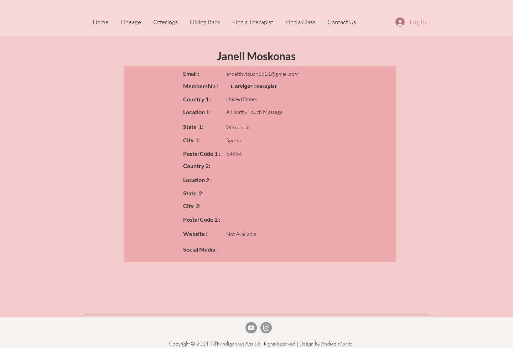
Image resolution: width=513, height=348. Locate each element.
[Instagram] (266, 327)
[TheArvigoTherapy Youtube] (251, 327)
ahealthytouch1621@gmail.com (262, 73)
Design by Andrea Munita (325, 343)
